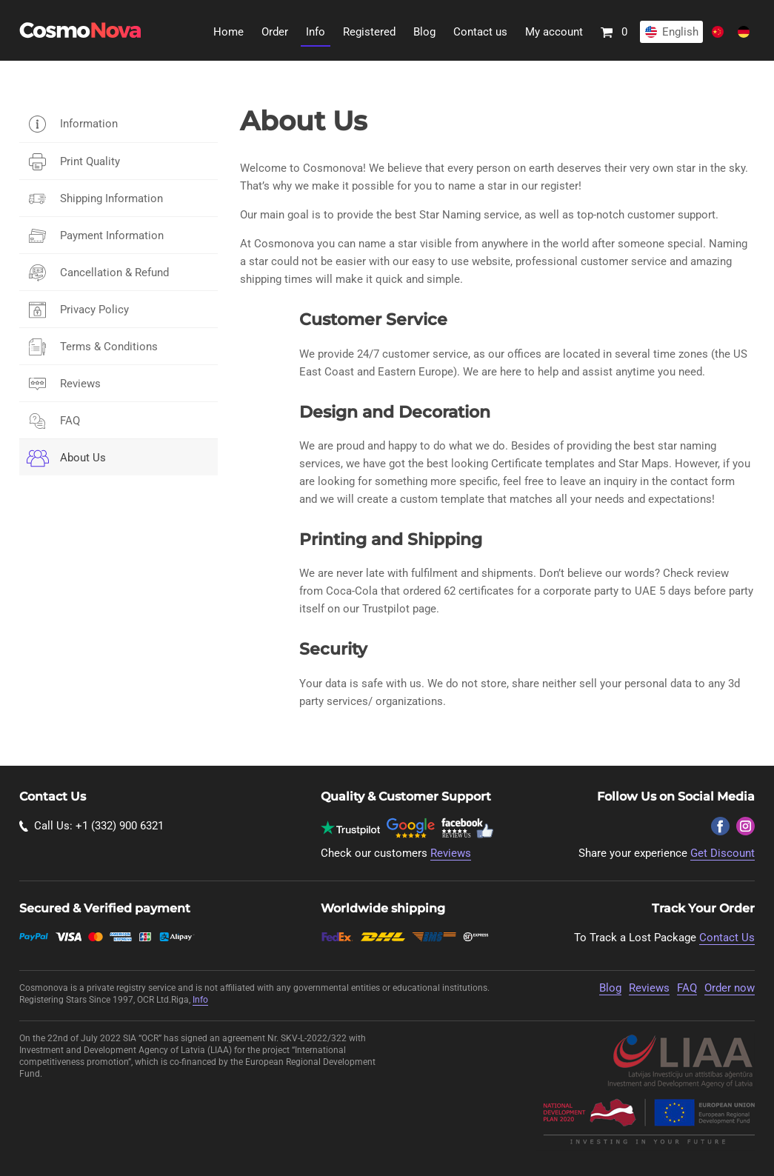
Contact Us (727, 937)
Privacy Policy (94, 309)
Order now (729, 988)
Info (315, 32)
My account (554, 32)
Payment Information (112, 235)
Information (89, 123)
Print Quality (90, 161)
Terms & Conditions (109, 346)
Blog (424, 32)
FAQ (70, 420)
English (680, 32)
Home (228, 32)
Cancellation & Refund (114, 272)
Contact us (480, 32)
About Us (83, 457)
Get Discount (722, 853)
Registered (369, 32)
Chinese (718, 32)
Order (274, 32)
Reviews (80, 383)
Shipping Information (111, 198)
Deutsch (744, 32)
